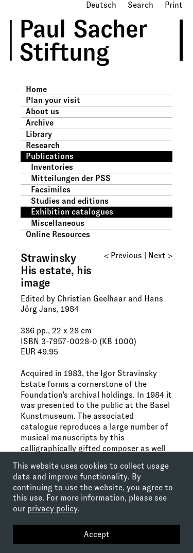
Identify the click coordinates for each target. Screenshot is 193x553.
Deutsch (101, 5)
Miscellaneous (57, 223)
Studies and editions (70, 201)
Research (43, 145)
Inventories (52, 167)
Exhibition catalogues (72, 211)
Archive (40, 122)
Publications (50, 156)
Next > (160, 255)
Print (174, 5)
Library (39, 134)
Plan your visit (53, 100)
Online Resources (58, 234)
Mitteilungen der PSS (71, 178)
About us (42, 111)
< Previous (123, 255)
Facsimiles (51, 189)
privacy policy (52, 508)
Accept (97, 534)
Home (36, 89)
